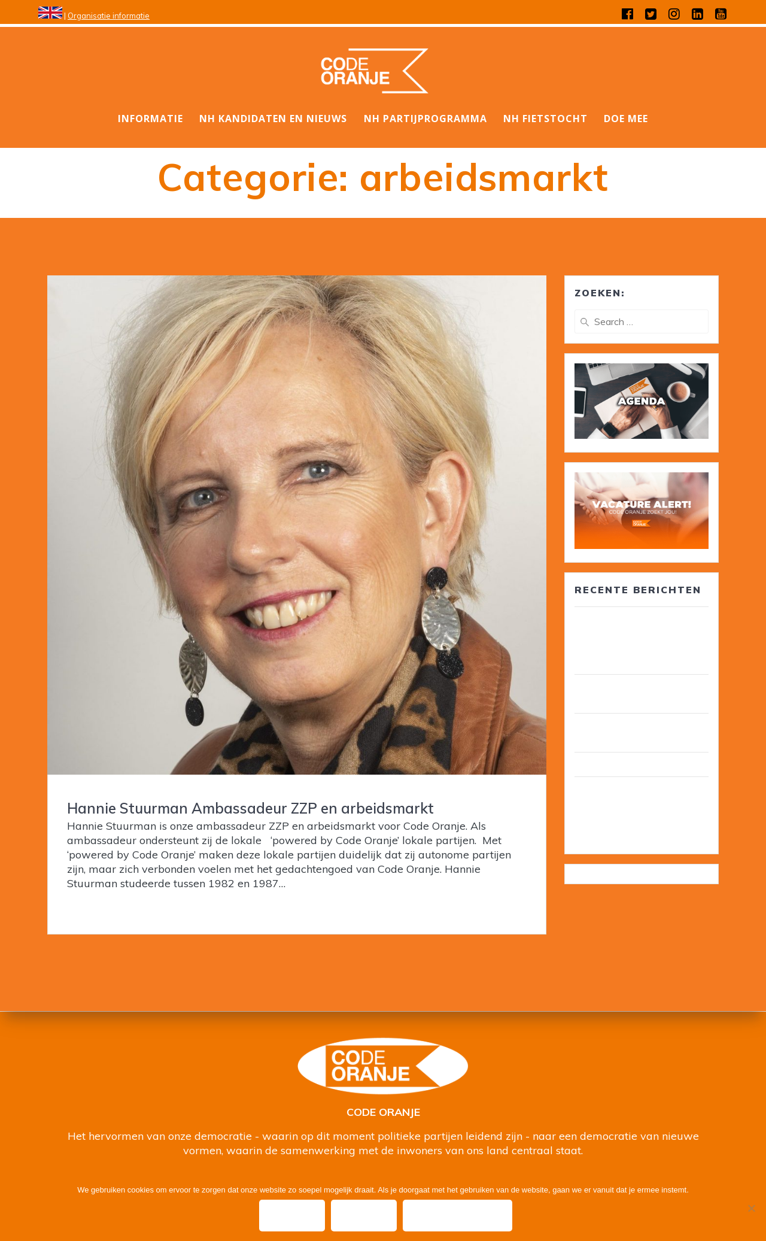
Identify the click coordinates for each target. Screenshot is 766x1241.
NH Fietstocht (545, 118)
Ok (292, 1215)
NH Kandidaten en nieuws (273, 118)
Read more (95, 907)
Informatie (150, 118)
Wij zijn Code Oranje (623, 764)
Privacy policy (459, 1215)
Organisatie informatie (109, 15)
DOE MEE (626, 118)
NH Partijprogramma (425, 118)
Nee (364, 1215)
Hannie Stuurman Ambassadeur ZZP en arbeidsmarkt (250, 808)
